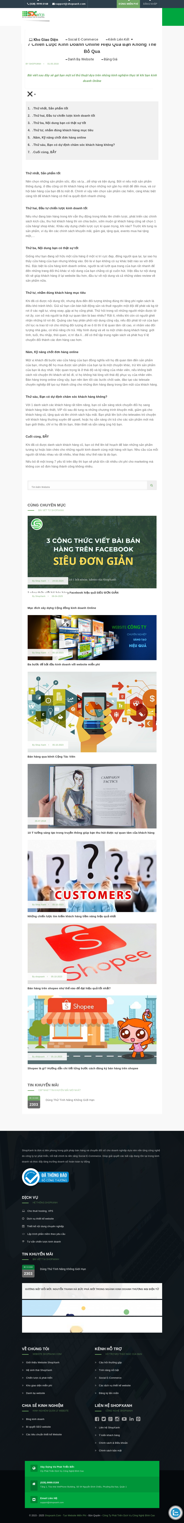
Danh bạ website (33, 1393)
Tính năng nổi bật (107, 1370)
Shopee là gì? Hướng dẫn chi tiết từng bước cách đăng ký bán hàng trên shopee (83, 1068)
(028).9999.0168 (37, 4)
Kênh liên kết (119, 39)
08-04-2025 (57, 596)
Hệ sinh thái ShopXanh (37, 1370)
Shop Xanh (40, 581)
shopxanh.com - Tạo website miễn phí (65, 1515)
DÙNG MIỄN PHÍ (128, 3)
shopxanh (40, 976)
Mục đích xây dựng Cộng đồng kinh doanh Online (62, 607)
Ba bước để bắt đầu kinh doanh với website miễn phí (64, 664)
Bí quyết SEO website (36, 1426)
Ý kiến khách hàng (107, 1435)
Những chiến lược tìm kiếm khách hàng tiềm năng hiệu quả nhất (72, 916)
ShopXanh (40, 596)
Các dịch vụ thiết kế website (113, 1385)
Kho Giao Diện (43, 39)
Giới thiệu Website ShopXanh (40, 1362)
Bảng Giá (109, 59)
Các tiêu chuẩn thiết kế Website (42, 1434)
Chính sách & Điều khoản (111, 1442)
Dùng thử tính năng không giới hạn (70, 1099)
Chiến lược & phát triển (37, 1377)
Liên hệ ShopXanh (107, 1427)
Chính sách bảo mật (108, 1450)
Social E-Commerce (82, 39)
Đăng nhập (149, 3)
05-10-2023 (58, 653)
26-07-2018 (40, 821)
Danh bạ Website (80, 59)
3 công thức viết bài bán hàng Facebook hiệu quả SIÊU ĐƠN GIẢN (73, 592)
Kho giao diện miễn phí (37, 1385)
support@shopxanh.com (69, 4)
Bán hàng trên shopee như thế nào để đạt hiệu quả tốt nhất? (69, 988)
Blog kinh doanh (33, 1419)
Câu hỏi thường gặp (108, 1362)
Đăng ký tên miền (107, 1393)
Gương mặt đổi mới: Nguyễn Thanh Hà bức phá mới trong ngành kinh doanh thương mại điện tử (92, 1289)
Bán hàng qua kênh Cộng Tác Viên (51, 756)
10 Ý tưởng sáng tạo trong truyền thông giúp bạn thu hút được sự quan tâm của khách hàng (91, 832)
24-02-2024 (58, 581)
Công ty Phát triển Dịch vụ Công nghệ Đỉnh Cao (129, 1515)
